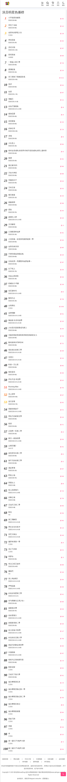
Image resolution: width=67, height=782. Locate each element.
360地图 (25, 762)
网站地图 (16, 759)
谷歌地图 (50, 759)
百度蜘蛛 (39, 759)
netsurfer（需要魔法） (42, 778)
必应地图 (62, 759)
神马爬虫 (47, 762)
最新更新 (5, 759)
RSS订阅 (28, 759)
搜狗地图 (36, 762)
